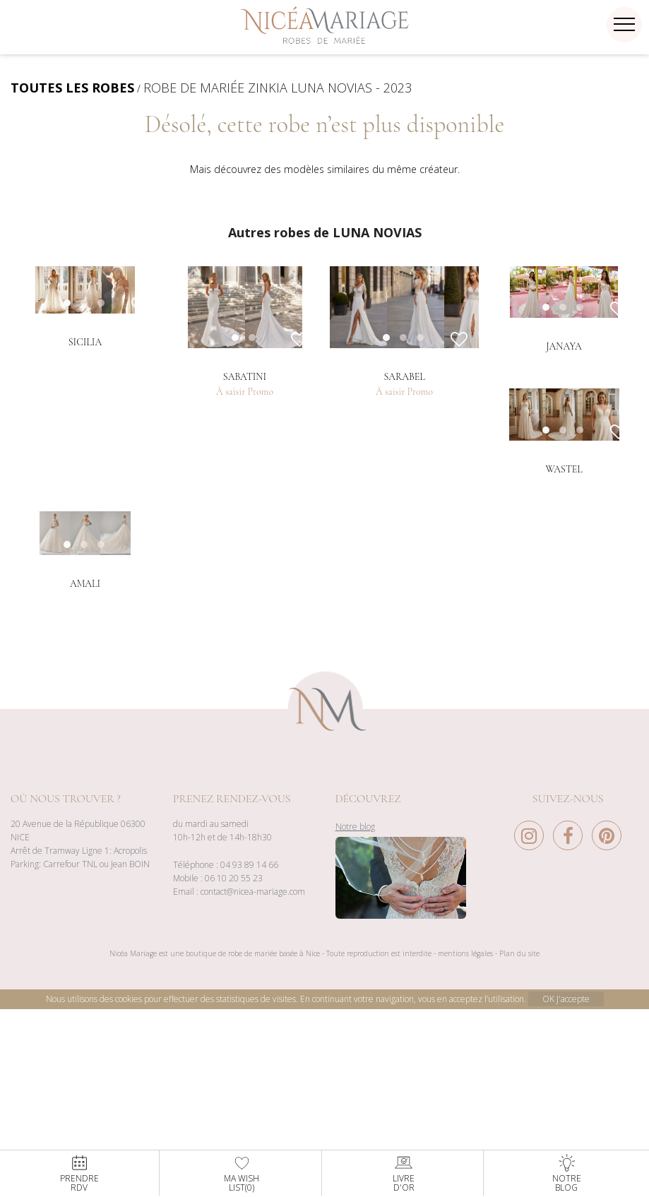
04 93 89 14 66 (249, 1073)
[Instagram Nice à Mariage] (532, 1048)
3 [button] (115, 483)
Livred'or (404, 1173)
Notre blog (355, 1035)
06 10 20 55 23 (234, 1086)
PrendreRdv (79, 1173)
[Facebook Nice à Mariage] (571, 1048)
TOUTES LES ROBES (72, 87)
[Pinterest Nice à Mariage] (606, 1048)
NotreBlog (566, 1173)
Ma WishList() (241, 1173)
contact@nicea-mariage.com (253, 1100)
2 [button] (266, 483)
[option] (85, 372)
